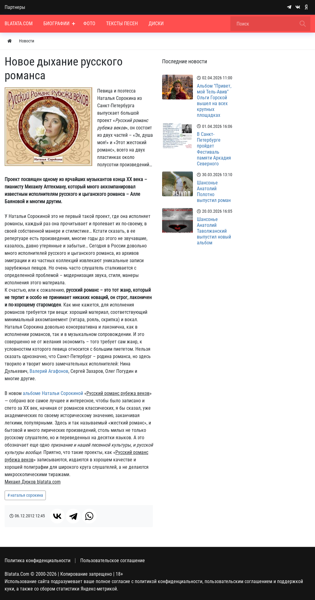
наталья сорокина (26, 495)
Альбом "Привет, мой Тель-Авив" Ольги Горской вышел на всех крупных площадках (214, 100)
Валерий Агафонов (49, 371)
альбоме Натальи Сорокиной (53, 393)
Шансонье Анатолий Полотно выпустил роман (214, 191)
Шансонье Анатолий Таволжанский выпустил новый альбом (214, 231)
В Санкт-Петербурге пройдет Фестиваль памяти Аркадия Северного (214, 149)
